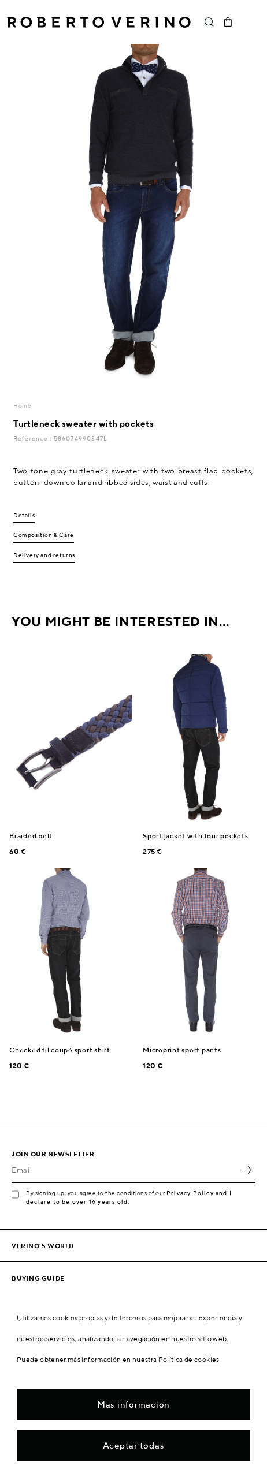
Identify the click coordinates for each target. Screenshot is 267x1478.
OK (246, 1170)
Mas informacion (133, 1404)
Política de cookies (189, 1359)
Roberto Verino (99, 22)
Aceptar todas (134, 1445)
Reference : (33, 438)
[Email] (125, 1170)
